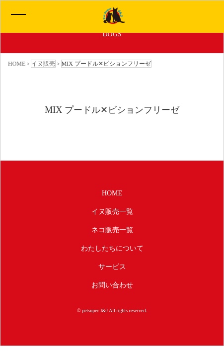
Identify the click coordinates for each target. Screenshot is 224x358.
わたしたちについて (112, 248)
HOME (112, 193)
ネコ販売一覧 (112, 230)
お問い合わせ (112, 285)
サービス (112, 266)
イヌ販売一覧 (112, 211)
